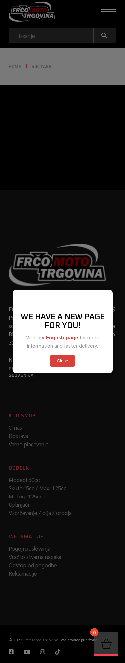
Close (62, 360)
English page (62, 337)
